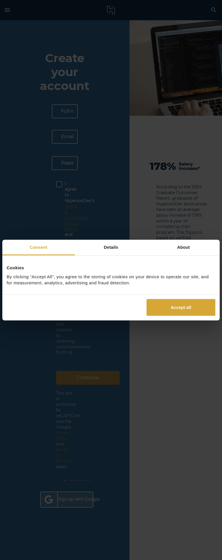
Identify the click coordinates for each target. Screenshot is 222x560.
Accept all (181, 307)
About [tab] (183, 247)
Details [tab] (111, 247)
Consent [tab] (38, 247)
